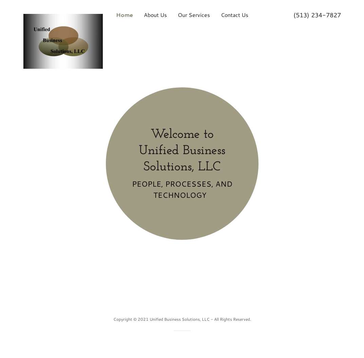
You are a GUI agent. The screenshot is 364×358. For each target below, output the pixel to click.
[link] (63, 13)
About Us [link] (155, 15)
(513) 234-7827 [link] (317, 14)
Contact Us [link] (234, 15)
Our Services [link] (194, 15)
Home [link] (124, 15)
